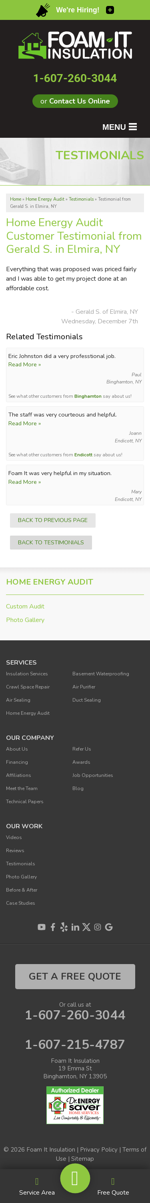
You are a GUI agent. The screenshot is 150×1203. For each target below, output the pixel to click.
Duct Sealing (86, 700)
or (75, 101)
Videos (14, 837)
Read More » (24, 364)
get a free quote (75, 976)
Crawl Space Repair (28, 687)
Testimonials (20, 864)
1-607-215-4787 (75, 1045)
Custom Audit (25, 606)
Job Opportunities (92, 775)
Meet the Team (22, 788)
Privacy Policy (99, 1150)
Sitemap (82, 1159)
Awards (81, 762)
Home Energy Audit (49, 582)
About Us (17, 749)
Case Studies (20, 903)
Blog (78, 788)
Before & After (21, 890)
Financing (17, 762)
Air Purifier (83, 687)
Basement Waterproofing (100, 674)
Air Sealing (18, 700)
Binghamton (88, 396)
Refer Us (81, 749)
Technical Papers (25, 801)
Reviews (15, 850)
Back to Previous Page (53, 520)
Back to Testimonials (51, 542)
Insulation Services (27, 674)
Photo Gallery (25, 620)
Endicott (83, 455)
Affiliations (18, 775)
